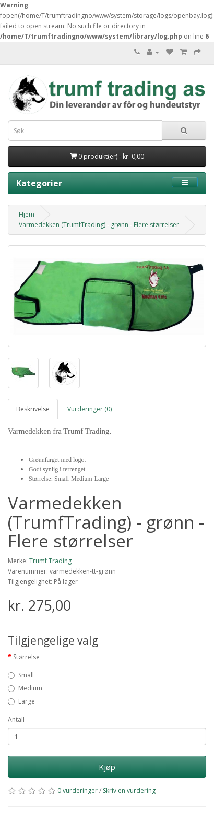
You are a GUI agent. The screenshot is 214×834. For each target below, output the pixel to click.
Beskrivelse (33, 408)
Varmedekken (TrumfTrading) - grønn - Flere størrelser (99, 224)
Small (21, 675)
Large (21, 701)
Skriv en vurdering (129, 790)
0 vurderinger (77, 790)
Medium (25, 688)
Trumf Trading (50, 560)
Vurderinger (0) (89, 408)
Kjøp (107, 766)
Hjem (26, 214)
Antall (16, 719)
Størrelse (26, 656)
